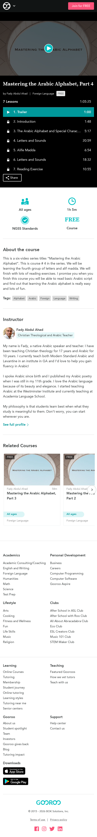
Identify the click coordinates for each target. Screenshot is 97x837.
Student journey (14, 687)
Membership (11, 682)
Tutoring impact (14, 754)
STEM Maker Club (62, 642)
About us (9, 723)
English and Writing (16, 568)
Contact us (57, 728)
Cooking (9, 616)
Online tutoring (13, 693)
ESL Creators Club (62, 631)
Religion (8, 642)
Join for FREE (81, 6)
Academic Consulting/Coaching (24, 563)
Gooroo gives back (16, 744)
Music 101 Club (60, 637)
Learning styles (13, 698)
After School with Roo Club (68, 616)
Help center (58, 723)
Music (7, 637)
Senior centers (13, 708)
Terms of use (38, 819)
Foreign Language (15, 573)
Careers (55, 568)
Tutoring (9, 677)
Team (6, 733)
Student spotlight (15, 728)
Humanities (10, 578)
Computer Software (63, 578)
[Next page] (91, 489)
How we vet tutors (62, 677)
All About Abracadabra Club (69, 621)
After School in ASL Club (66, 610)
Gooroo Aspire (60, 584)
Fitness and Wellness (17, 621)
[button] (48, 48)
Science (8, 589)
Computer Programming (66, 573)
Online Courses (13, 672)
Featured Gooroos (62, 672)
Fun (5, 626)
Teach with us (59, 682)
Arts (6, 610)
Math (6, 584)
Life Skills (9, 631)
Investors (9, 739)
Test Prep (9, 594)
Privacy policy (58, 819)
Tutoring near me (14, 703)
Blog (6, 749)
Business (56, 563)
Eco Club (56, 626)
